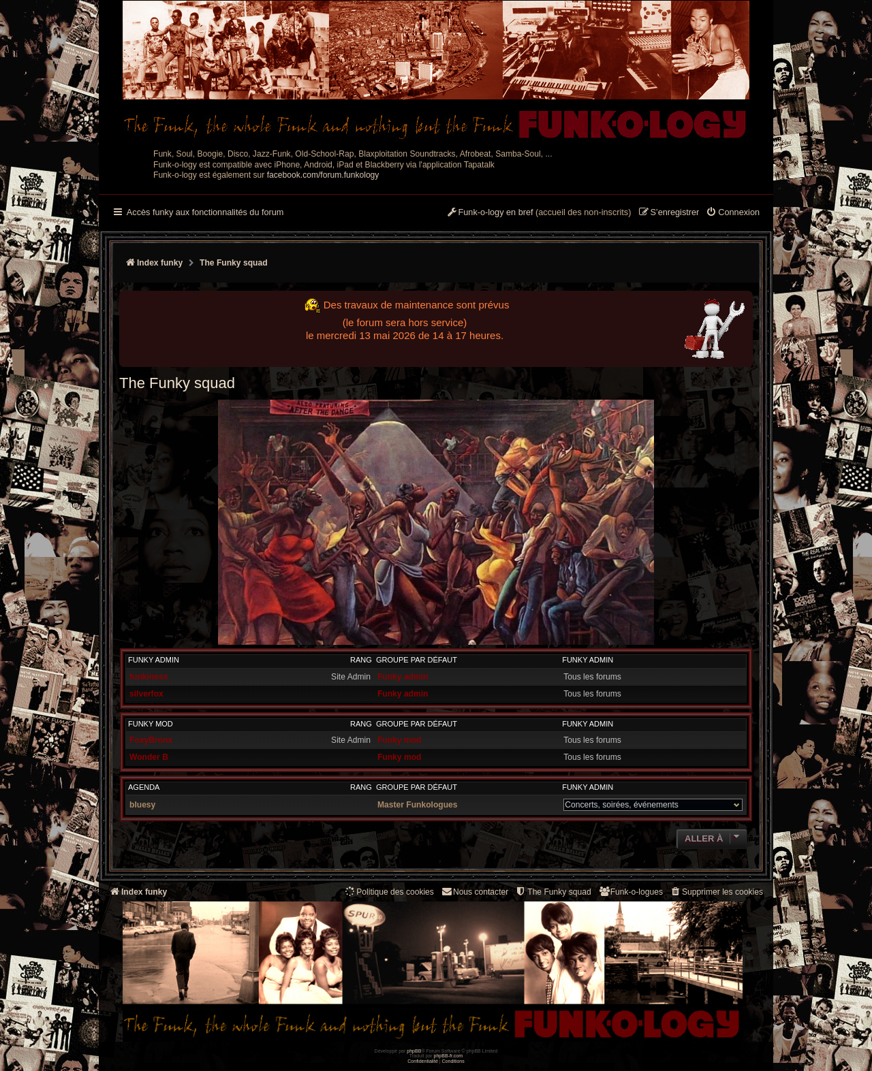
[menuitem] (733, 213)
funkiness (148, 677)
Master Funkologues (417, 805)
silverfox (146, 694)
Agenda (143, 787)
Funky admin (153, 660)
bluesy (142, 805)
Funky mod (150, 724)
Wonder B (148, 757)
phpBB (414, 1051)
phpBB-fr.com (448, 1055)
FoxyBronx (150, 740)
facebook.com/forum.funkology (323, 175)
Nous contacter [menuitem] (474, 891)
